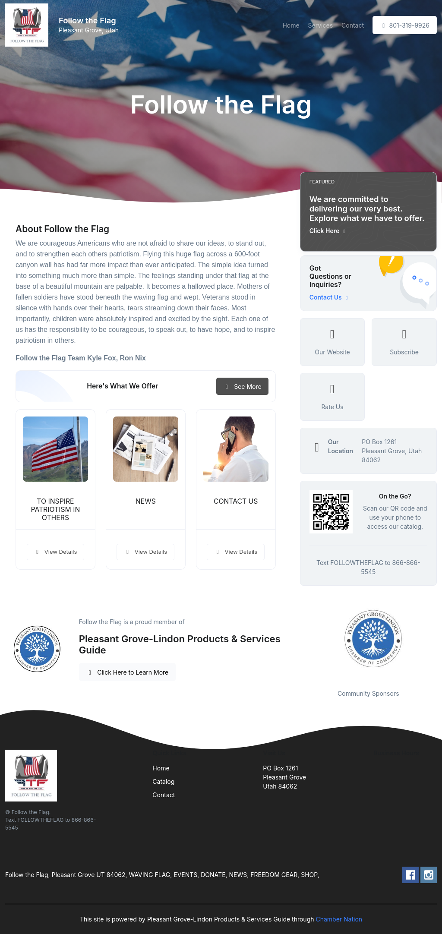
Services (320, 25)
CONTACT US (236, 501)
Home (290, 25)
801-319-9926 (404, 25)
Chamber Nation (339, 919)
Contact (352, 25)
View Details (55, 551)
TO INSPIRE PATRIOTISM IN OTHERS (55, 509)
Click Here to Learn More (127, 672)
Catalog (163, 781)
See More (242, 386)
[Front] (28, 25)
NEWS (146, 501)
